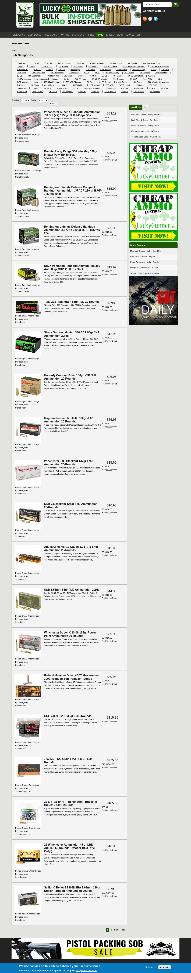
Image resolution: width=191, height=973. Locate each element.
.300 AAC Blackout (73, 82)
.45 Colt (61, 69)
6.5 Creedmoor (57, 73)
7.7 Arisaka (63, 66)
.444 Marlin (78, 66)
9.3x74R (48, 63)
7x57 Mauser (22, 82)
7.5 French (91, 82)
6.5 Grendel (145, 73)
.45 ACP (49, 69)
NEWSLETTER (132, 35)
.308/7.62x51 (37, 91)
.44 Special (132, 63)
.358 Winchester (24, 79)
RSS (145, 19)
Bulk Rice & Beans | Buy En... (144, 120)
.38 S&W (133, 79)
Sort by (15, 100)
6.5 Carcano (105, 69)
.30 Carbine (129, 73)
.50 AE (64, 85)
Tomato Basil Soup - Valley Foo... (146, 137)
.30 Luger (68, 76)
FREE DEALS (50, 35)
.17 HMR (35, 63)
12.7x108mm (110, 91)
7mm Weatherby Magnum (47, 79)
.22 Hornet (139, 85)
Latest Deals (136, 107)
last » (124, 930)
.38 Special (106, 82)
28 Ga (66, 79)
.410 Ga (37, 69)
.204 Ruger (21, 63)
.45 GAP (165, 69)
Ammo (109, 120)
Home (14, 50)
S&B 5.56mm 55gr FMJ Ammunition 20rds (72, 589)
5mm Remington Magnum (134, 66)
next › (116, 930)
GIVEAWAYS (19, 35)
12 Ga (86, 73)
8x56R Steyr (62, 88)
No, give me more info (86, 971)
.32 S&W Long (47, 66)
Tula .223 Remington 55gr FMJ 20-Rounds (72, 301)
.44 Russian (155, 91)
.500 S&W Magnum (92, 88)
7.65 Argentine (116, 63)
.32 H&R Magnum (96, 63)
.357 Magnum (161, 73)
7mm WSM (147, 79)
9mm (36, 82)
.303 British (110, 88)
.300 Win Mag (78, 85)
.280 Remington (38, 73)
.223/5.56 (95, 91)
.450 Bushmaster (35, 76)
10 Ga (153, 69)
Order (34, 100)
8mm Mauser (50, 85)
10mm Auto (22, 91)
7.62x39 (124, 88)
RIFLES (90, 35)
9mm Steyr (21, 73)
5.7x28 (32, 66)
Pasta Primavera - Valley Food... (145, 126)
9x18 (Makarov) (112, 73)
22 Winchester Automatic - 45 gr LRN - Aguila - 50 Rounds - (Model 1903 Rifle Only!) (69, 848)
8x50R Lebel (124, 85)
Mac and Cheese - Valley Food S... (146, 114)
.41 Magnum (138, 88)
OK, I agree (150, 968)
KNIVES (110, 35)
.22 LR (75, 88)
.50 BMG (153, 85)
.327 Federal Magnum (159, 66)
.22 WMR (165, 88)
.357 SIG (93, 76)
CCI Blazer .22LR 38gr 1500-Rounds (67, 716)
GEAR (120, 35)
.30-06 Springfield (135, 76)
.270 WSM (90, 69)
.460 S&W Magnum (51, 82)
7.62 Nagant (94, 85)
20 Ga (104, 76)
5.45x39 (80, 63)
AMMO (100, 35)
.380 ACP (109, 85)
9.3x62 (152, 88)
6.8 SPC (151, 76)
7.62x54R (53, 91)
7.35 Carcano (118, 79)
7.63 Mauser (138, 91)
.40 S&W (47, 88)
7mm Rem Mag (138, 69)
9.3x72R (82, 91)
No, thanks (164, 968)
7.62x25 (34, 88)
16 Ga (19, 76)
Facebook (151, 19)
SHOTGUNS (78, 35)
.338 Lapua (74, 73)
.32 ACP (124, 91)
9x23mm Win (53, 76)
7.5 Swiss (21, 85)
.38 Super (35, 85)
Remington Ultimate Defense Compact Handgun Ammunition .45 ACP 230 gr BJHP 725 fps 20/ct (73, 190)
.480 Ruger (137, 82)
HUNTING (64, 35)
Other (160, 79)
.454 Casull (117, 76)
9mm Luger (75, 69)
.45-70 (97, 73)
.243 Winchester (64, 63)
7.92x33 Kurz (22, 69)
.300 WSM (21, 88)
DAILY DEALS (34, 35)
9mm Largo (93, 66)
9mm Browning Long (151, 63)
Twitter (156, 19)
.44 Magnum (67, 91)
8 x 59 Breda (121, 82)
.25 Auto (20, 66)
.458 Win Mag (80, 79)
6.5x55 (81, 76)
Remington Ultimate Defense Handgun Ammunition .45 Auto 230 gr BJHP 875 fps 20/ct (72, 230)
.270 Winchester (110, 66)
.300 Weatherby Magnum (158, 82)
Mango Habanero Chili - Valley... (145, 131)
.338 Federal (121, 69)
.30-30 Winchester (99, 79)
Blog (145, 107)
